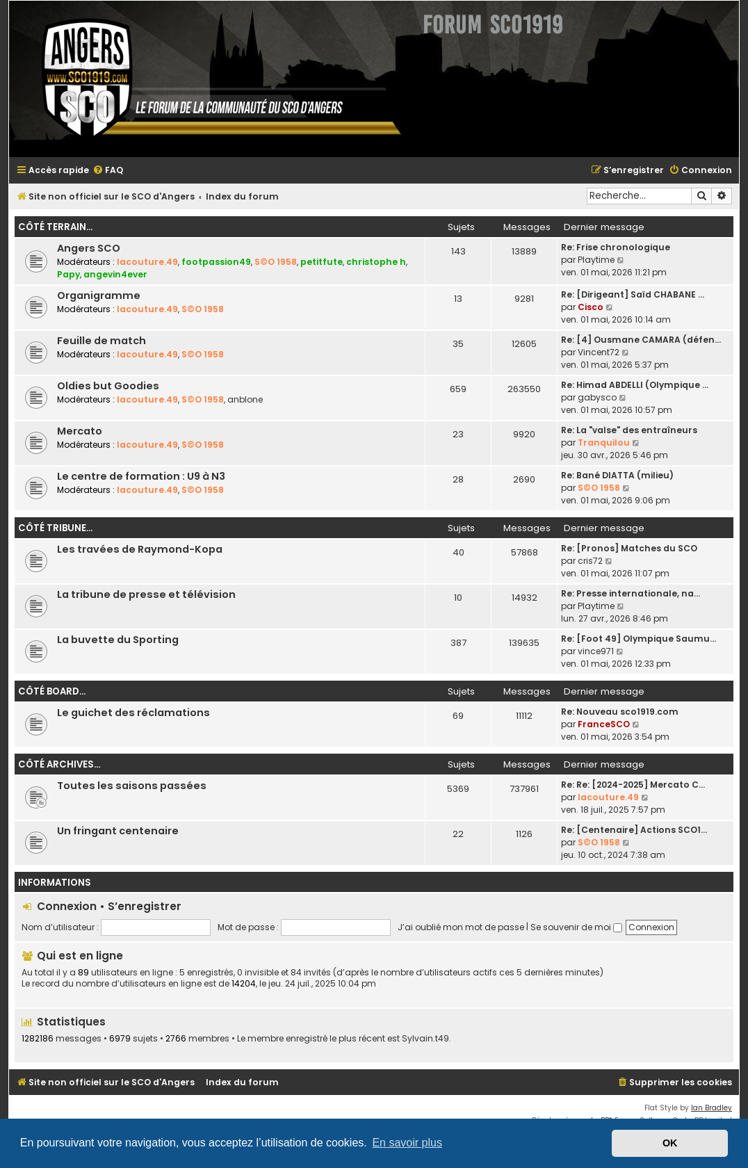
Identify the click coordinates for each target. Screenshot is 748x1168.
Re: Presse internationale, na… (630, 593)
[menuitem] (107, 170)
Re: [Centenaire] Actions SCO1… (634, 830)
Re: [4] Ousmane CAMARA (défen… (641, 340)
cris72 (590, 561)
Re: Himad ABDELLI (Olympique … (634, 385)
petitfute (321, 262)
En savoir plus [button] (407, 1143)
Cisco (590, 307)
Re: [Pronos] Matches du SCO (629, 548)
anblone (245, 399)
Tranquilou (604, 442)
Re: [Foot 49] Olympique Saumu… (638, 638)
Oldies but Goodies (108, 386)
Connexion (67, 906)
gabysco (597, 397)
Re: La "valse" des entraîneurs (629, 430)
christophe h (376, 262)
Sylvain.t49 (425, 1038)
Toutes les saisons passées (131, 786)
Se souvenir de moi (576, 927)
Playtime (596, 260)
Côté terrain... (55, 227)
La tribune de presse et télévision (146, 594)
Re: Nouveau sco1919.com (619, 711)
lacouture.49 (147, 262)
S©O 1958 (275, 262)
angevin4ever (115, 274)
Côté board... (52, 691)
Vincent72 (598, 352)
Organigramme (98, 295)
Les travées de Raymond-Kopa (139, 549)
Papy (68, 274)
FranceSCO (604, 724)
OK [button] (670, 1143)
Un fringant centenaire (118, 831)
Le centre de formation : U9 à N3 (141, 476)
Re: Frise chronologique (615, 247)
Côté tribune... (55, 528)
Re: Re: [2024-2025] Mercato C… (633, 784)
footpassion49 (216, 262)
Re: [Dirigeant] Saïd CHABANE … (632, 294)
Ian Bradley (711, 1108)
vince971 (596, 651)
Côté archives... (59, 764)
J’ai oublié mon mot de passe (461, 927)
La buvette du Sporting (118, 640)
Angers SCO (88, 248)
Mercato (79, 431)
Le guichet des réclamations (133, 713)
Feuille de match (101, 341)
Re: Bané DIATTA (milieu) (617, 475)
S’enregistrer (144, 906)
